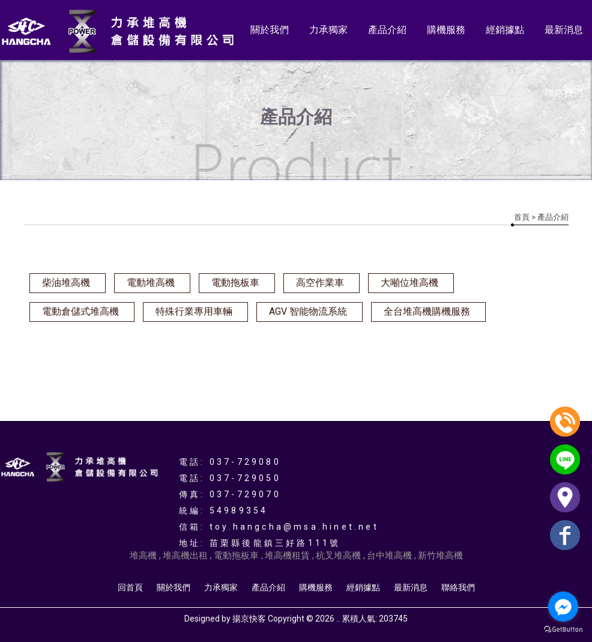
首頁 (522, 217)
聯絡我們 (564, 92)
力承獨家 (328, 29)
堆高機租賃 (287, 555)
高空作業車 (320, 282)
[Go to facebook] (563, 607)
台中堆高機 (389, 555)
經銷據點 (505, 29)
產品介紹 (387, 29)
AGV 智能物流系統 (308, 311)
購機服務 (446, 29)
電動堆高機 (151, 282)
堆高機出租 (185, 555)
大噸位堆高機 (409, 282)
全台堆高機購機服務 (427, 311)
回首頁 (130, 587)
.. (338, 618)
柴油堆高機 (66, 282)
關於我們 (269, 29)
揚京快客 (249, 618)
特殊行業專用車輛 (194, 311)
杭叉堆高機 (338, 555)
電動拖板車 (235, 282)
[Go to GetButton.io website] (563, 630)
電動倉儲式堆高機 (80, 311)
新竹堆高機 (440, 555)
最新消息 (564, 29)
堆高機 (143, 555)
